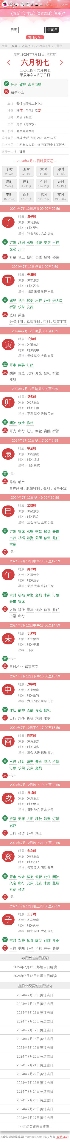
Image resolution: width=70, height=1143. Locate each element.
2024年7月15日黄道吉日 (35, 1012)
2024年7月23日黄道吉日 (35, 1083)
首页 (16, 13)
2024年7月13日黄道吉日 (35, 995)
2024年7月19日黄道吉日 (35, 1048)
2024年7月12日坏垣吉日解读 (35, 967)
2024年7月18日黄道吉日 (35, 1039)
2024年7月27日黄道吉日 (35, 1118)
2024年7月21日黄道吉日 (35, 1065)
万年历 (28, 13)
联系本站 (63, 1137)
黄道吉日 (44, 13)
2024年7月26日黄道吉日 (35, 1109)
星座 (58, 13)
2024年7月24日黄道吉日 (35, 1091)
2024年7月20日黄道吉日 (35, 1056)
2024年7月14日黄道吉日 (35, 1004)
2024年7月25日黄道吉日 (35, 1100)
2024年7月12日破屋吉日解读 (35, 976)
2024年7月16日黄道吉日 (35, 1021)
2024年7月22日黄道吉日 (35, 1074)
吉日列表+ (35, 37)
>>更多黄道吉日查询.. (35, 1126)
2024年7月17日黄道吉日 (35, 1030)
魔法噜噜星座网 (13, 1137)
